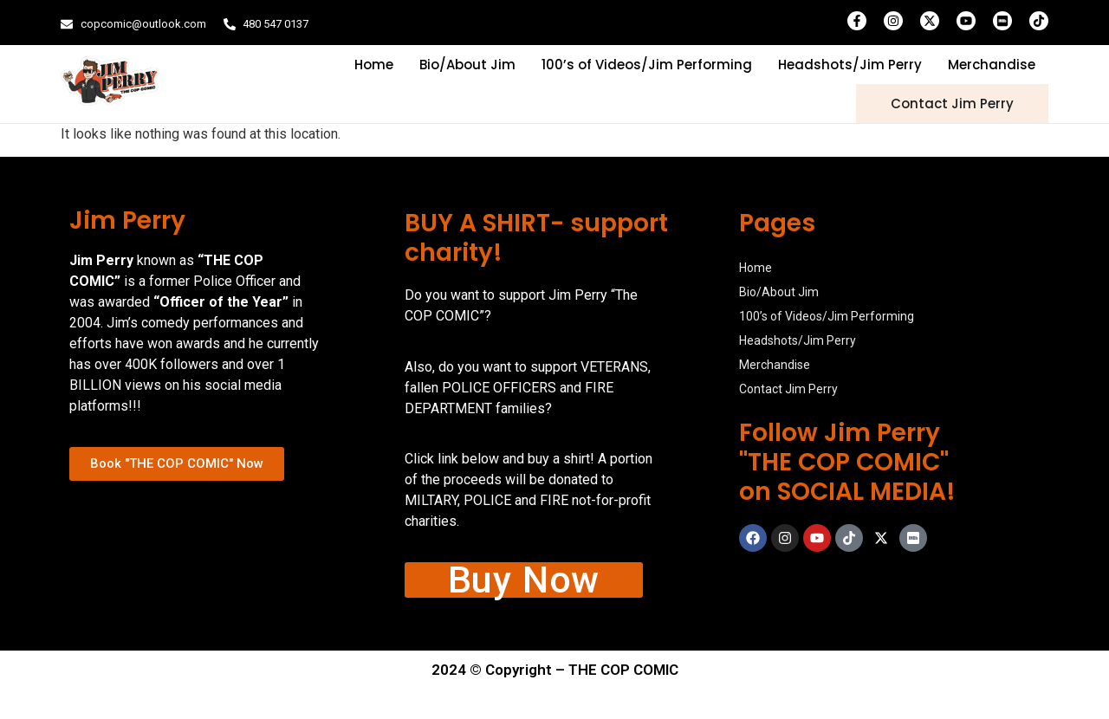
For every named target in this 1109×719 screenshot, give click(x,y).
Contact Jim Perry (952, 103)
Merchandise (991, 64)
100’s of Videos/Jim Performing (647, 64)
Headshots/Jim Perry (850, 64)
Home (373, 64)
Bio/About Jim (467, 64)
